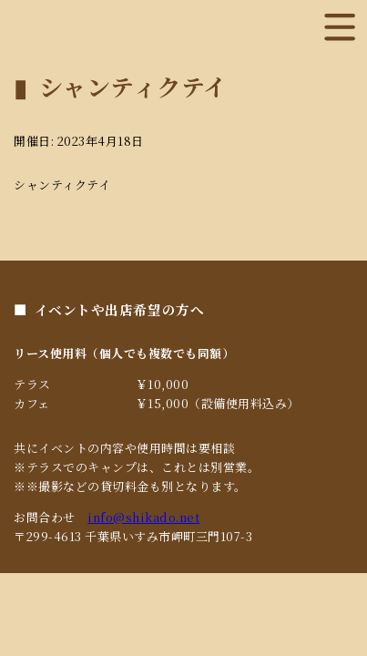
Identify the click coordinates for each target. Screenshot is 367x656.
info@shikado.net (143, 517)
